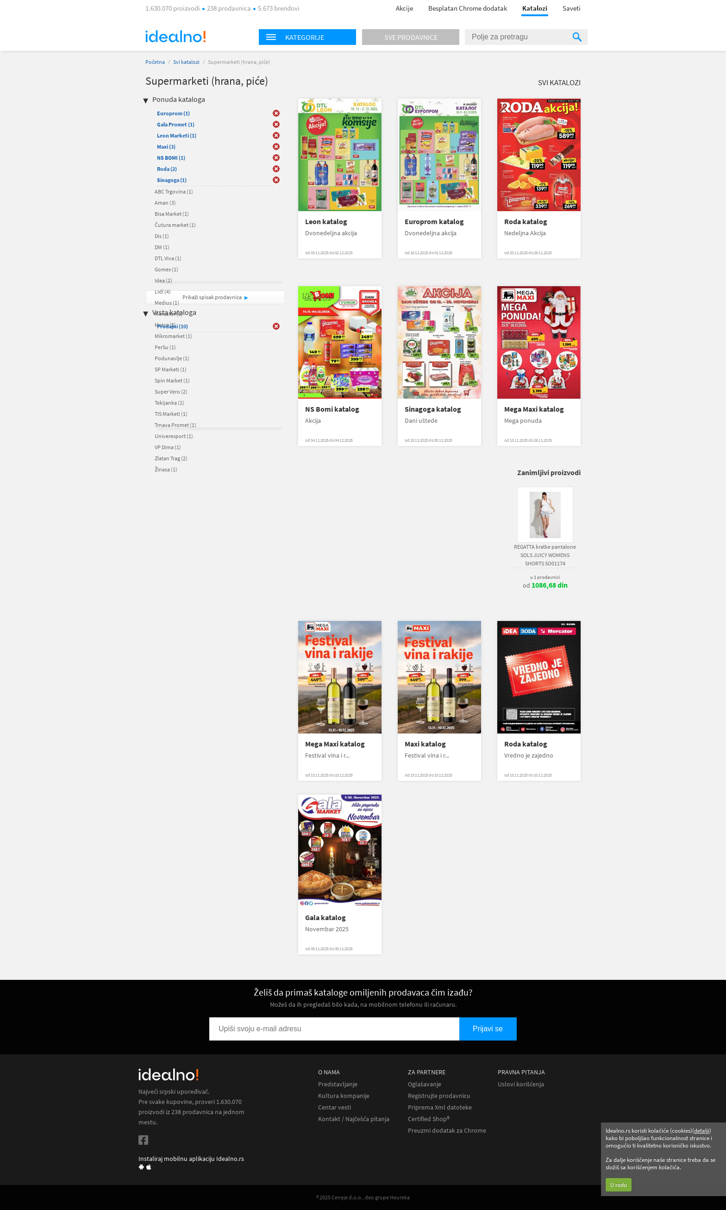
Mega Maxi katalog (534, 409)
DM (162, 247)
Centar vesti (334, 1107)
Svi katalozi (186, 61)
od (545, 585)
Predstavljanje (337, 1084)
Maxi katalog (425, 744)
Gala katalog (325, 917)
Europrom (173, 113)
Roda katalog (525, 221)
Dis (162, 235)
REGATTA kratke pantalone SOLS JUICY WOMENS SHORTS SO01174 (545, 555)
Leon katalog (326, 221)
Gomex (166, 269)
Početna (155, 61)
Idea (163, 280)
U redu (618, 1185)
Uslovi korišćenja (521, 1084)
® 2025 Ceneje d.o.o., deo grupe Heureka (363, 1197)
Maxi (166, 146)
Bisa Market (172, 213)
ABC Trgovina (174, 191)
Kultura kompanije (343, 1096)
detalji (701, 1131)
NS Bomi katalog (332, 409)
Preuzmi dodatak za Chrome (447, 1131)
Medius (167, 302)
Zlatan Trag (171, 458)
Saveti (572, 8)
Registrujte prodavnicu (439, 1096)
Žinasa (166, 469)
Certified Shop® (429, 1119)
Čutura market (175, 224)
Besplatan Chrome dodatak (467, 8)
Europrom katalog (434, 221)
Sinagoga (172, 179)
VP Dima (168, 447)
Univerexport (174, 436)
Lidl (163, 291)
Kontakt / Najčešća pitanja (353, 1119)
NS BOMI (171, 157)
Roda (167, 168)
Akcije (404, 8)
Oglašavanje (424, 1084)
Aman (165, 202)
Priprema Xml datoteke (440, 1107)
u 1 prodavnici (545, 577)
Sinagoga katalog (433, 409)
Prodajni (172, 326)
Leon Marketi (176, 135)
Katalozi (534, 8)
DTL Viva (168, 258)
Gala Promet (175, 124)
